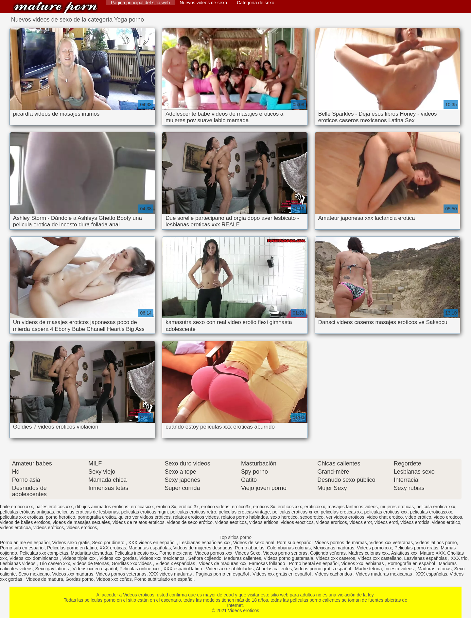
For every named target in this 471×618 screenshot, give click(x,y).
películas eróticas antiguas (27, 511)
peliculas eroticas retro (193, 511)
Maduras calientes (242, 558)
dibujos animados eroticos (101, 506)
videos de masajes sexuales (81, 522)
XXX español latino (183, 568)
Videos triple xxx (79, 558)
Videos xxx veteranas (391, 542)
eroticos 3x (264, 506)
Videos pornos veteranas (121, 574)
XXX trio (459, 558)
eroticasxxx (142, 506)
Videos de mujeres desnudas (202, 547)
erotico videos (215, 506)
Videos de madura (44, 579)
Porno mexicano (175, 553)
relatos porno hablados (244, 517)
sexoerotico (312, 517)
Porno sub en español (22, 547)
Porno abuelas (249, 547)
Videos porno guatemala (288, 558)
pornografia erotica (97, 517)
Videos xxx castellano (379, 558)
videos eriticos (263, 522)
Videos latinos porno (436, 542)
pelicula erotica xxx (435, 506)
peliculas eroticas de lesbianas (88, 511)
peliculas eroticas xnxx (295, 511)
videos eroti (386, 522)
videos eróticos (48, 527)
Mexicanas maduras (333, 547)
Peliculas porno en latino (72, 547)
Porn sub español (294, 542)
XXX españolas (431, 574)
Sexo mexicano (34, 574)
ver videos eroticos (345, 517)
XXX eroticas (112, 547)
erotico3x (241, 506)
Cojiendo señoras (328, 553)
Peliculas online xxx (140, 568)
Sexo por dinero (109, 542)
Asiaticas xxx (404, 553)
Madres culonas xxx (368, 553)
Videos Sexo (247, 553)
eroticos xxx (290, 506)
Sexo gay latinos (52, 568)
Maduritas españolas (150, 547)
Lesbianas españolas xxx (204, 542)
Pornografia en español (412, 563)
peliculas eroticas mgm (144, 511)
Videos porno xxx (374, 547)
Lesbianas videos (18, 563)
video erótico (418, 517)
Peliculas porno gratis (416, 547)
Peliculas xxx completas (44, 553)
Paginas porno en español (223, 574)
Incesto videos (399, 568)
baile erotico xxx (16, 506)
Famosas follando (267, 563)
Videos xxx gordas (118, 558)
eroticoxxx (315, 506)
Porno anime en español (25, 542)
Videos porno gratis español (323, 568)
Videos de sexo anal (253, 542)
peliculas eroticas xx (341, 511)
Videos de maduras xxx (222, 563)
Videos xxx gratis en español (282, 574)
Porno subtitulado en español (163, 579)
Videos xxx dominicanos (34, 558)
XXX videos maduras (171, 574)
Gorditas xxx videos (132, 563)
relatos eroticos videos (195, 517)
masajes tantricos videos (353, 506)
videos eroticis (414, 522)
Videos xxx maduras (73, 574)
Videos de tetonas (91, 563)
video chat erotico (385, 517)
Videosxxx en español (95, 568)
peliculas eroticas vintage (244, 511)
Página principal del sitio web (140, 2)
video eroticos (448, 517)
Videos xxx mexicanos (162, 558)
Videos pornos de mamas (341, 542)
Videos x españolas (175, 563)
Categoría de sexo (255, 2)
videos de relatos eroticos (139, 522)
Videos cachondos (334, 574)
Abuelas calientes (274, 568)
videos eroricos (331, 522)
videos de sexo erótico (190, 522)
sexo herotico (284, 517)
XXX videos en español (152, 542)
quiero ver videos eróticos (144, 517)
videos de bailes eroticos (25, 522)
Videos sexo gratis (71, 542)
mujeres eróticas (397, 506)
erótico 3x (189, 506)
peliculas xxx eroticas (21, 517)
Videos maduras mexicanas (384, 574)
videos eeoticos (231, 522)
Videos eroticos (55, 7)
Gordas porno (80, 579)
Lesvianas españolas (426, 558)
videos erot (361, 522)
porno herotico (60, 517)
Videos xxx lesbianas (363, 563)
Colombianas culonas (289, 547)
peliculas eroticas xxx (386, 511)
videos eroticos (81, 527)
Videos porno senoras (285, 553)
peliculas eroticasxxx (431, 511)
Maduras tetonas (434, 568)
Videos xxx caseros (335, 558)
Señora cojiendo (204, 558)
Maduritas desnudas (91, 553)
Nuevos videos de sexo (203, 2)
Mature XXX (432, 553)
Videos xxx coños (114, 579)
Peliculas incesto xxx (135, 553)
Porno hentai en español (314, 563)
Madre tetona (368, 568)
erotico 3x (166, 506)
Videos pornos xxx (213, 553)
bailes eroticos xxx (54, 506)
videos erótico (446, 522)
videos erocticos (297, 522)
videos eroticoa (15, 527)
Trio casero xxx (54, 563)
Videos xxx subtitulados (229, 568)
